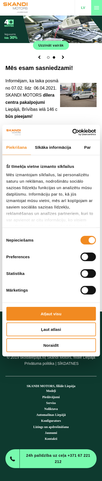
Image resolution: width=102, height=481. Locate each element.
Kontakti (51, 439)
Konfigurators (51, 421)
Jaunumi (51, 433)
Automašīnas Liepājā (51, 415)
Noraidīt (51, 345)
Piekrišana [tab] (16, 147)
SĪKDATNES (67, 363)
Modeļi (51, 391)
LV (83, 8)
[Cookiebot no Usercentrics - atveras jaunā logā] (73, 132)
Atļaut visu (51, 313)
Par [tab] (87, 147)
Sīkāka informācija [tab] (53, 147)
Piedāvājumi (51, 397)
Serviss (51, 403)
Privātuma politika (39, 363)
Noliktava (51, 409)
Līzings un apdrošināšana (51, 427)
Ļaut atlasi (51, 329)
